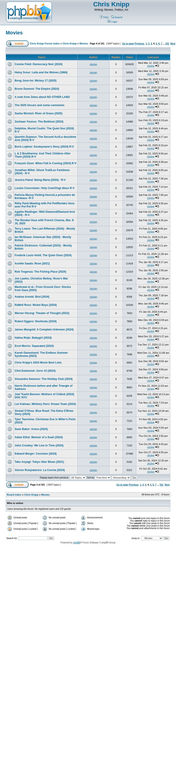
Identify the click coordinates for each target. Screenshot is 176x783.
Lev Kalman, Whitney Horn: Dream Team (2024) (45, 404)
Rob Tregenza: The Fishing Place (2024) (40, 271)
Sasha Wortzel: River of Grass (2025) (38, 113)
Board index (14, 494)
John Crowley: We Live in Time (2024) (39, 445)
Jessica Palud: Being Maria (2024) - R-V (40, 180)
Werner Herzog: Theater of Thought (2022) (42, 313)
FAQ (104, 17)
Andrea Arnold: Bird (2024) (32, 296)
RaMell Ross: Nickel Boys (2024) (36, 305)
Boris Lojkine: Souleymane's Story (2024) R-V (44, 146)
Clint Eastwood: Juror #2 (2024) (35, 370)
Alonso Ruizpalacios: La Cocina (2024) (40, 470)
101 (167, 43)
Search (117, 17)
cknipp (93, 64)
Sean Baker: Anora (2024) (31, 429)
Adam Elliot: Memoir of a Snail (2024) (39, 437)
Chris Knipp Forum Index (45, 43)
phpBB (76, 542)
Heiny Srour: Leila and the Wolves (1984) (41, 72)
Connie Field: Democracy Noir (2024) (38, 64)
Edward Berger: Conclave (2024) (36, 453)
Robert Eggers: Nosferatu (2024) (36, 321)
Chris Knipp (111, 4)
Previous (139, 43)
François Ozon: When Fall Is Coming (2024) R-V (45, 163)
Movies (14, 33)
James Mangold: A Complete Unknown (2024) (44, 329)
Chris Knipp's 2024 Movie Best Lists (38, 362)
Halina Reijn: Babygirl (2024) (33, 337)
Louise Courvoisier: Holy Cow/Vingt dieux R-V (44, 188)
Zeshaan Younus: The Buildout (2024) (39, 121)
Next (172, 43)
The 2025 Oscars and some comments (39, 105)
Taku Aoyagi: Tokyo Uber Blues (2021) (39, 461)
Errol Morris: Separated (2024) (34, 346)
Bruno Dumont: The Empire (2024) (37, 88)
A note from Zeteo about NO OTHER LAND (42, 97)
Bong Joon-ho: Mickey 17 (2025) (35, 80)
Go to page (128, 43)
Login (112, 21)
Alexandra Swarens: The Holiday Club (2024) (44, 379)
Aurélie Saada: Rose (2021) (32, 263)
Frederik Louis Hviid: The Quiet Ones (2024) (43, 255)
